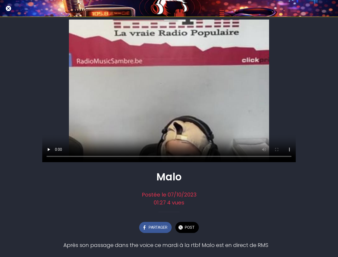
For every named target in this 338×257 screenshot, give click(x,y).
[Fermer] (8, 8)
